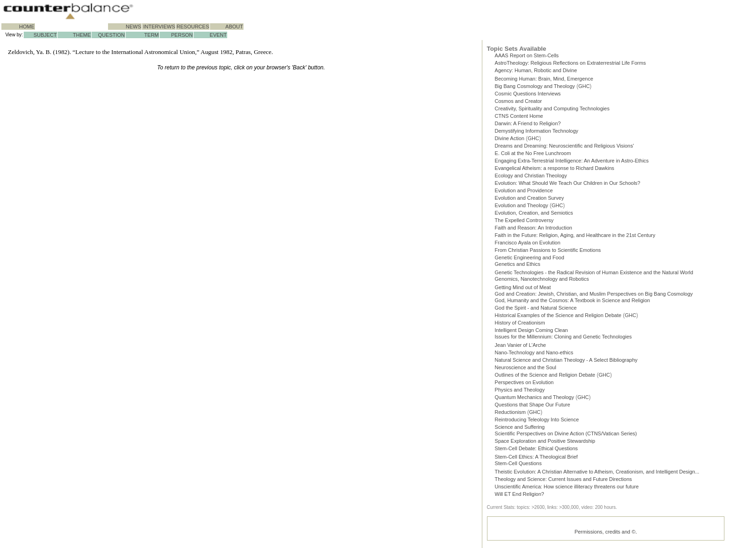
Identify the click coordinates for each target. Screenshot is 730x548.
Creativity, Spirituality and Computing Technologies (552, 108)
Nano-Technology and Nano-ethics (534, 354)
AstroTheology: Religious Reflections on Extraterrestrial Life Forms (570, 63)
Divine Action (510, 138)
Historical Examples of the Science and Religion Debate (558, 317)
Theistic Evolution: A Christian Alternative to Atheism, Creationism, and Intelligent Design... (597, 473)
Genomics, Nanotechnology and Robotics (542, 279)
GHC (583, 86)
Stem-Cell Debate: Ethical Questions (536, 450)
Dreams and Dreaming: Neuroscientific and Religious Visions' (564, 146)
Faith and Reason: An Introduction (533, 227)
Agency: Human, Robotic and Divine (536, 70)
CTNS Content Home (519, 116)
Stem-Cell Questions (518, 465)
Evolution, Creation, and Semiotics (534, 213)
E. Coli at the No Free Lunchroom (533, 153)
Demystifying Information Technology (537, 131)
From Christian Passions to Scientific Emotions (548, 250)
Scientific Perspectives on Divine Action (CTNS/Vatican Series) (566, 435)
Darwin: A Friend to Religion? (528, 123)
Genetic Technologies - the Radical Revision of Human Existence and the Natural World (594, 272)
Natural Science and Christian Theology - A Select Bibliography (566, 362)
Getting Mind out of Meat (523, 287)
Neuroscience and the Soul (525, 369)
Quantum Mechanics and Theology (534, 399)
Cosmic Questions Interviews (528, 93)
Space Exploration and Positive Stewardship (545, 443)
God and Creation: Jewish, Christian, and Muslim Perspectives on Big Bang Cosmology (594, 295)
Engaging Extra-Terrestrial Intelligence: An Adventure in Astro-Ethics (572, 160)
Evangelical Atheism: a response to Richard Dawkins (555, 168)
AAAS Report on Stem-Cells (527, 55)
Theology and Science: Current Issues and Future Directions (563, 481)
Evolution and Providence (524, 190)
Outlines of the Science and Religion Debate (545, 376)
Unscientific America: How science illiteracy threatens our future (567, 488)
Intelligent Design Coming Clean (531, 332)
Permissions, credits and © (605, 533)
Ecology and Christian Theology (531, 175)
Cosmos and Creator (518, 101)
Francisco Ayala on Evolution (528, 242)
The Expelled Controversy (524, 220)
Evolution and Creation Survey (529, 198)
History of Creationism (520, 324)
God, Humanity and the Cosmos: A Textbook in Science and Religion (572, 302)
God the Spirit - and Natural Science (536, 309)
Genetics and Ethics (518, 264)
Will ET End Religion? (519, 496)
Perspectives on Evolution (524, 384)
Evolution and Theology (521, 205)
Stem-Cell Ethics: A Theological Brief (536, 458)
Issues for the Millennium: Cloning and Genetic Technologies (563, 338)
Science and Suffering (520, 429)
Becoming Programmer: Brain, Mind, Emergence (544, 78)
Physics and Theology (520, 391)
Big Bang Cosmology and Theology (535, 86)
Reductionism (510, 414)
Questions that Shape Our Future (532, 406)
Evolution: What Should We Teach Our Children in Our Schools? (568, 183)
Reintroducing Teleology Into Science (537, 421)
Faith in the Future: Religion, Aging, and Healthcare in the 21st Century (575, 235)
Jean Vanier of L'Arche (520, 347)
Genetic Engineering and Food (529, 257)
